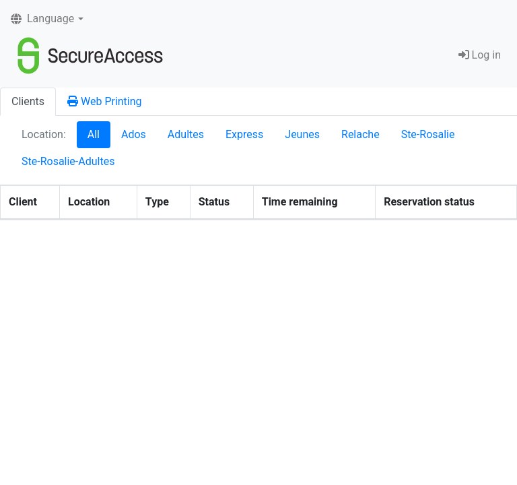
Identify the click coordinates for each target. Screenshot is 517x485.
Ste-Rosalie (428, 134)
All (94, 134)
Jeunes (302, 134)
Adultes (186, 134)
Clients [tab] (27, 101)
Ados (133, 134)
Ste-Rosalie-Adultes (68, 161)
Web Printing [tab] (104, 101)
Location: (44, 134)
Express (244, 134)
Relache (360, 134)
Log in (479, 54)
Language (42, 18)
